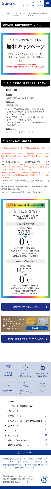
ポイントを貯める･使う (25, 374)
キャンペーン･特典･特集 (42, 374)
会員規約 (39, 459)
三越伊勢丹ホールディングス (23, 468)
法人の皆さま (12, 435)
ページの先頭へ (28, 452)
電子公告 (22, 459)
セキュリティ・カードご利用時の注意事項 (24, 421)
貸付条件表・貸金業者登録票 (33, 465)
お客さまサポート (14, 411)
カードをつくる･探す (8, 374)
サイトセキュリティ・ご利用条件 (30, 462)
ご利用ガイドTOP (14, 416)
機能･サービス (8, 390)
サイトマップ (12, 430)
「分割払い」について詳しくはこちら (25, 307)
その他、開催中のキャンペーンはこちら (25, 338)
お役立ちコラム (13, 426)
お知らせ (11, 401)
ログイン (40, 5)
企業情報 (6, 459)
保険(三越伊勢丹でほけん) (18, 445)
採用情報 (31, 459)
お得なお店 (42, 390)
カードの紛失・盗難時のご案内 (20, 406)
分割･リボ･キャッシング (25, 392)
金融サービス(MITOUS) (17, 440)
